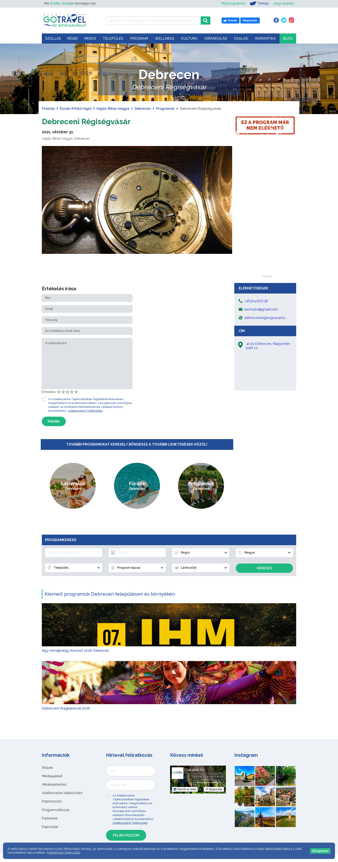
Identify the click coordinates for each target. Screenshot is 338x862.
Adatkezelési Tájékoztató (85, 410)
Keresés (264, 568)
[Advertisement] (266, 210)
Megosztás (213, 789)
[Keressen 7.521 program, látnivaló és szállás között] (153, 20)
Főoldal (48, 109)
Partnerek (50, 818)
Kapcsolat (50, 827)
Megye (90, 38)
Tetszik (185, 789)
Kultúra (189, 38)
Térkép (259, 3)
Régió (72, 38)
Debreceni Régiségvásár (92, 121)
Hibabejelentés (54, 784)
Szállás (53, 38)
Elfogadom (320, 851)
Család (241, 38)
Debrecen (143, 109)
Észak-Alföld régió (75, 109)
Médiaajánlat (52, 776)
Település (113, 38)
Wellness (164, 38)
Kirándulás (216, 38)
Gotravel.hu (194, 770)
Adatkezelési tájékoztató (62, 793)
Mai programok (233, 3)
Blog (288, 38)
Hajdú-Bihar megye (113, 109)
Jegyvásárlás (283, 3)
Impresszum (52, 801)
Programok (165, 109)
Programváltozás (56, 810)
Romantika (265, 38)
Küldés (54, 421)
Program (139, 38)
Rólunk (47, 768)
